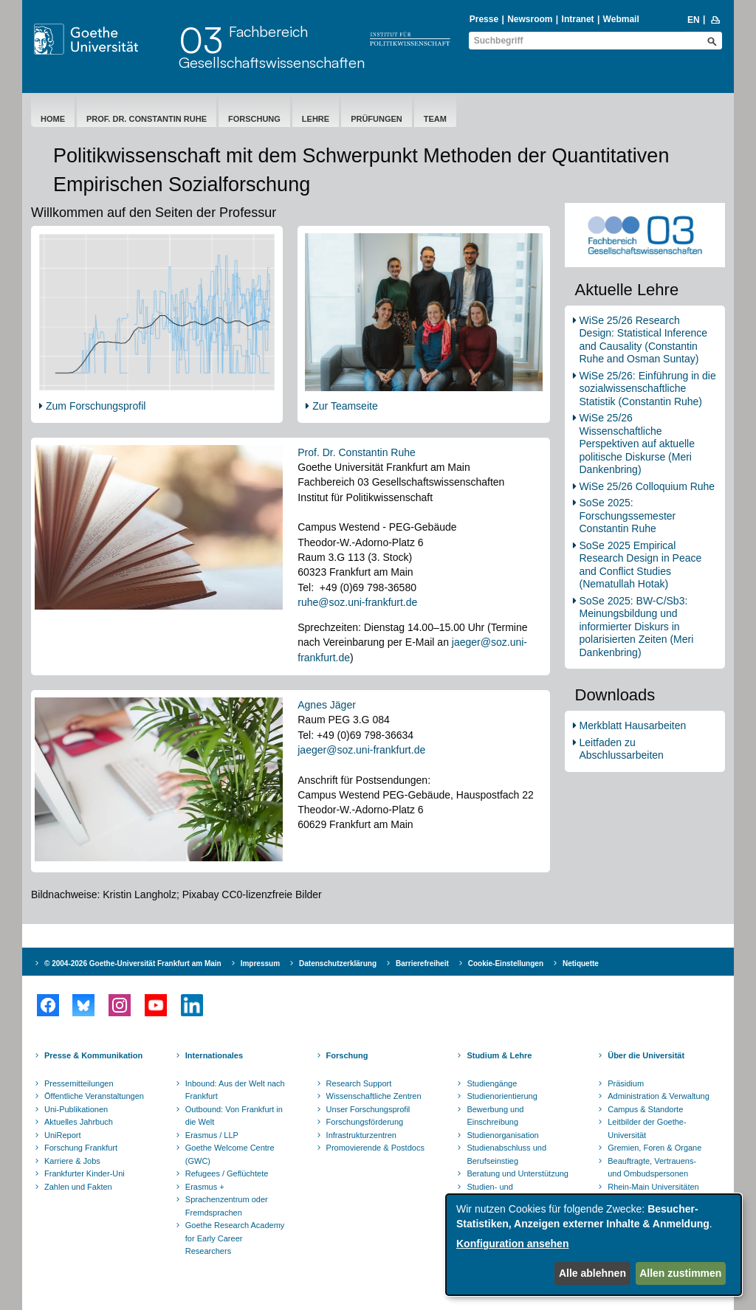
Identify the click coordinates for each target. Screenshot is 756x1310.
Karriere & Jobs (72, 1160)
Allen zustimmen (680, 1273)
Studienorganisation (502, 1135)
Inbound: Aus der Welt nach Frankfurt (235, 1090)
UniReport (62, 1135)
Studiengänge (492, 1083)
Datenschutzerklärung (338, 963)
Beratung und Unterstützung (517, 1173)
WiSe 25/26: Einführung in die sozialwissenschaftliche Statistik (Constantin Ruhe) (648, 388)
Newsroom (529, 19)
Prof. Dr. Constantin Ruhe (146, 118)
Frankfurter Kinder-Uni (84, 1173)
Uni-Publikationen (76, 1109)
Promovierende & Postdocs (375, 1147)
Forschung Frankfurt (80, 1147)
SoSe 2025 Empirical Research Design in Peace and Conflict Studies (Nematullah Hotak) (641, 564)
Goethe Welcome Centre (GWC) (230, 1154)
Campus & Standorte (645, 1109)
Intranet (578, 19)
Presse (484, 19)
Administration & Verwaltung (658, 1096)
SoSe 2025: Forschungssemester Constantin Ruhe (628, 515)
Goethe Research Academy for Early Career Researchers (235, 1238)
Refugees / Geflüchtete (227, 1173)
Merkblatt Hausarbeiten (633, 725)
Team (435, 118)
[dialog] (593, 1244)
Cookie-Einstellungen (505, 963)
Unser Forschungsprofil (368, 1109)
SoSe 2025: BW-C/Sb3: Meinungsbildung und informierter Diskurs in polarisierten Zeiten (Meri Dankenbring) (637, 626)
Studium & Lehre (499, 1055)
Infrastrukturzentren (361, 1135)
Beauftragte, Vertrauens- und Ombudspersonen (652, 1167)
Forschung (254, 118)
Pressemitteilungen (79, 1083)
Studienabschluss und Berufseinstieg (506, 1154)
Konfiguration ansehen (512, 1243)
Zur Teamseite (344, 406)
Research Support (359, 1083)
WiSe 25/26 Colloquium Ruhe (647, 486)
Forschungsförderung (365, 1121)
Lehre (315, 118)
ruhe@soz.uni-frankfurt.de (357, 602)
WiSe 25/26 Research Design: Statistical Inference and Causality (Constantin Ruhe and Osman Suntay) (644, 339)
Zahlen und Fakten (78, 1186)
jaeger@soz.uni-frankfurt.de (361, 750)
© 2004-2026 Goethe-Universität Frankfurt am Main (132, 963)
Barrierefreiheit (422, 963)
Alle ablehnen (592, 1273)
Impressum (260, 963)
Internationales (214, 1055)
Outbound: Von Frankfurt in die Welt (234, 1116)
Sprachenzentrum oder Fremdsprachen (226, 1206)
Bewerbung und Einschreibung (495, 1116)
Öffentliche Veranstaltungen (94, 1096)
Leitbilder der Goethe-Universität (647, 1128)
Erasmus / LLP (211, 1135)
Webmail (621, 19)
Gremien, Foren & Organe (654, 1147)
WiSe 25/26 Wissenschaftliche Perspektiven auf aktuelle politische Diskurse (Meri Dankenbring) (637, 443)
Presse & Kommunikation (93, 1055)
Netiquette (581, 963)
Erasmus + (204, 1186)
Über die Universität (646, 1055)
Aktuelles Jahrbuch (78, 1121)
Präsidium (626, 1083)
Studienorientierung (502, 1096)
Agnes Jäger (327, 705)
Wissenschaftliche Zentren (374, 1096)
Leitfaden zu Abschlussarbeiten (622, 749)
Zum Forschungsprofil (95, 406)
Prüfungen (376, 118)
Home (53, 118)
